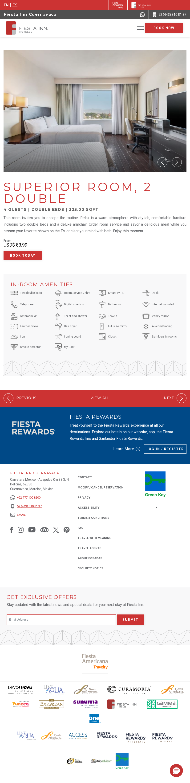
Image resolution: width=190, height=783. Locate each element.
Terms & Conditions (93, 517)
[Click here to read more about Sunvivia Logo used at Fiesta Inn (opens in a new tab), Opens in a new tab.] (85, 704)
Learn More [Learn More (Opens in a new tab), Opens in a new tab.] (127, 449)
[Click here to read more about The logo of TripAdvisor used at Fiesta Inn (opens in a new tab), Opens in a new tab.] (101, 761)
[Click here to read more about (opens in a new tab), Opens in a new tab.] (106, 738)
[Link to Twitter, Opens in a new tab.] (56, 529)
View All (100, 398)
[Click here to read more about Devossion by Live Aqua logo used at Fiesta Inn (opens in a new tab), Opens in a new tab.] (20, 690)
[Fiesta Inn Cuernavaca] (31, 28)
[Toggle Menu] (140, 28)
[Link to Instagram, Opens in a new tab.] (21, 529)
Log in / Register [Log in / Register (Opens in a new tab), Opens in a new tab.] (165, 449)
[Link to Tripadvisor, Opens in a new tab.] (44, 529)
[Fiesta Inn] (141, 5)
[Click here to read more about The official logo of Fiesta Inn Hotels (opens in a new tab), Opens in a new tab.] (122, 704)
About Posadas (90, 558)
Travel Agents (89, 548)
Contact (85, 477)
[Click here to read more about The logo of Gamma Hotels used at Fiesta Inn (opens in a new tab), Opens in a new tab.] (162, 704)
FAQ (80, 528)
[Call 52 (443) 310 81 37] (169, 14)
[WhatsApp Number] (142, 14)
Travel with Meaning (94, 538)
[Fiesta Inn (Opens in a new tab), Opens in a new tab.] (118, 5)
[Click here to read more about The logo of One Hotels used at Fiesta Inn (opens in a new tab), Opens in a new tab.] (95, 718)
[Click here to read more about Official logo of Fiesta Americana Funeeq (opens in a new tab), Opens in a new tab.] (21, 704)
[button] (162, 162)
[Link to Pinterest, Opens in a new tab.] (67, 529)
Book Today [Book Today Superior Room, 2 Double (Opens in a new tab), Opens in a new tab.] (23, 255)
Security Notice (90, 568)
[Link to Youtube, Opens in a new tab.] (32, 529)
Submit (130, 620)
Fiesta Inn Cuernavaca (30, 14)
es (14, 5)
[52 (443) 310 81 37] (26, 506)
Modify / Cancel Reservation (100, 487)
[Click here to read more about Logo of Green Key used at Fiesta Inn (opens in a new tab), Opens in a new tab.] (122, 761)
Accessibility (89, 507)
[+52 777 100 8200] (26, 497)
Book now (164, 28)
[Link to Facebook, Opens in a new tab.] (11, 529)
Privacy (84, 497)
